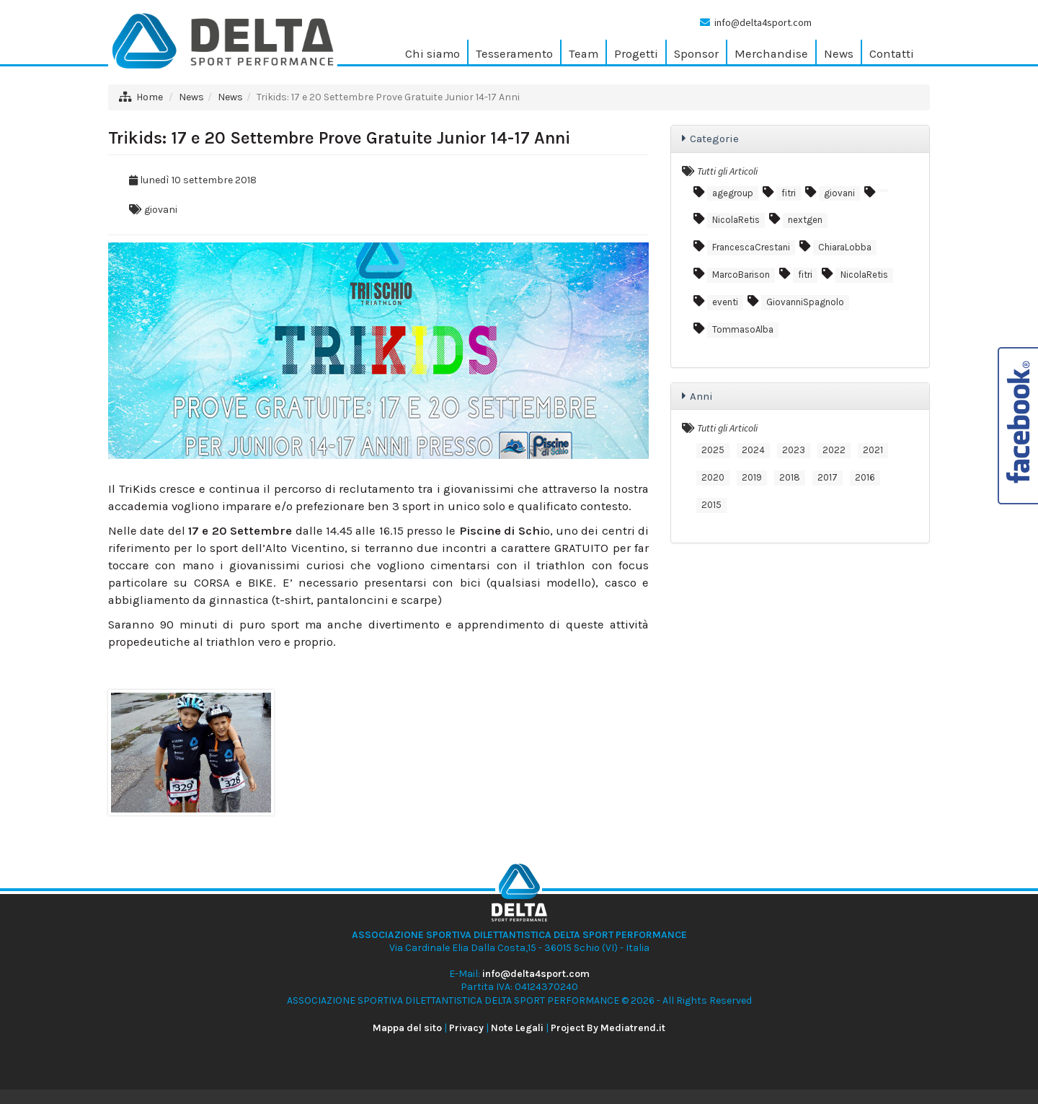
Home (149, 97)
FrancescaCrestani (751, 247)
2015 (711, 504)
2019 (752, 477)
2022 (834, 449)
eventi (725, 302)
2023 (793, 449)
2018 (789, 477)
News (191, 97)
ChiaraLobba (844, 247)
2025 (712, 449)
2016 (865, 477)
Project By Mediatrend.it (608, 1028)
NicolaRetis (736, 219)
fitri (788, 193)
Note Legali (517, 1028)
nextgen (805, 219)
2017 (827, 477)
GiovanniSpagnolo (805, 302)
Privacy (466, 1028)
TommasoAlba (742, 329)
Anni (701, 396)
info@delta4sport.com (763, 22)
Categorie (714, 138)
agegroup (732, 193)
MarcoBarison (741, 274)
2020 (712, 477)
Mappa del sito (407, 1028)
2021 (873, 449)
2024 (753, 449)
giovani (160, 209)
